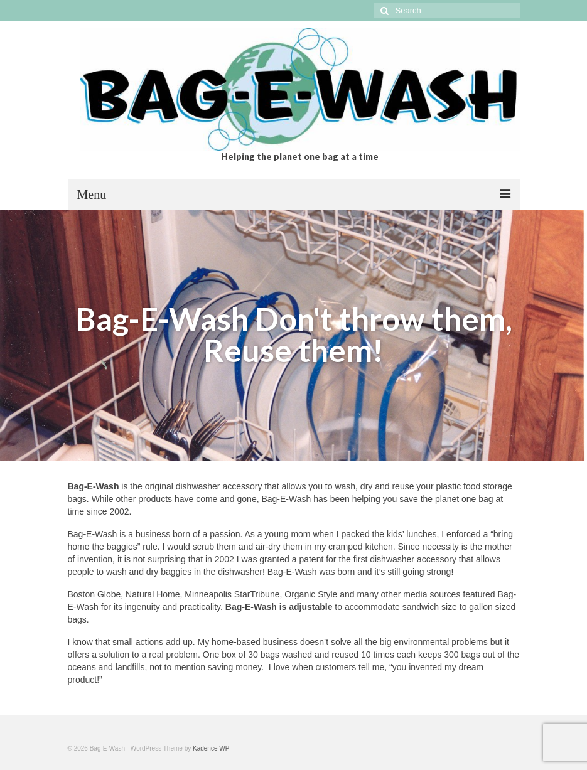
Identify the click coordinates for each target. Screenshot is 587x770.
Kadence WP (211, 748)
